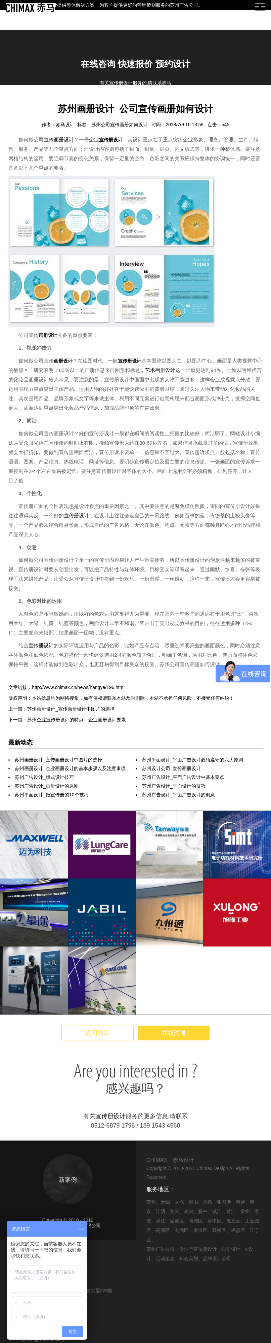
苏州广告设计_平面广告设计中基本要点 (183, 777)
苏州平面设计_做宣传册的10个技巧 (51, 794)
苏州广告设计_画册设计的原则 (47, 786)
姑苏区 (177, 1221)
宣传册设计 (111, 139)
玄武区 (182, 1230)
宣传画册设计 (59, 139)
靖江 (231, 1211)
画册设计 (50, 100)
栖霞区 (238, 1230)
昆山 (193, 1202)
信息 (30, 100)
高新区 (163, 1230)
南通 (240, 1202)
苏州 (151, 1202)
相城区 (196, 1221)
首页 (13, 100)
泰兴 (188, 1211)
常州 (245, 1211)
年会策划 (188, 1258)
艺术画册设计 (160, 370)
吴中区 (215, 1221)
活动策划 (165, 1258)
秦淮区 (200, 1230)
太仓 (179, 1202)
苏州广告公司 (184, 5)
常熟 (207, 1202)
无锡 (165, 1202)
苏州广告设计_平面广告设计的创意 (178, 794)
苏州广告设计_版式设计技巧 (44, 777)
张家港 (224, 1202)
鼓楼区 (219, 1230)
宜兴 (174, 1211)
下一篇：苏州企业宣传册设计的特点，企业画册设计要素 (67, 719)
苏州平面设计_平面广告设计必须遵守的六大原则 (192, 759)
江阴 (160, 1211)
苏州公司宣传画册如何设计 (120, 124)
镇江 (217, 1211)
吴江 (160, 1221)
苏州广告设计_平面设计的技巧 (174, 786)
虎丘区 (233, 1221)
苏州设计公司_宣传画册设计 (171, 768)
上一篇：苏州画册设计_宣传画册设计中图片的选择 (61, 709)
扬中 (203, 1211)
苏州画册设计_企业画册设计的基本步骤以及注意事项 (70, 768)
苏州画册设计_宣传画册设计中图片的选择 (58, 759)
